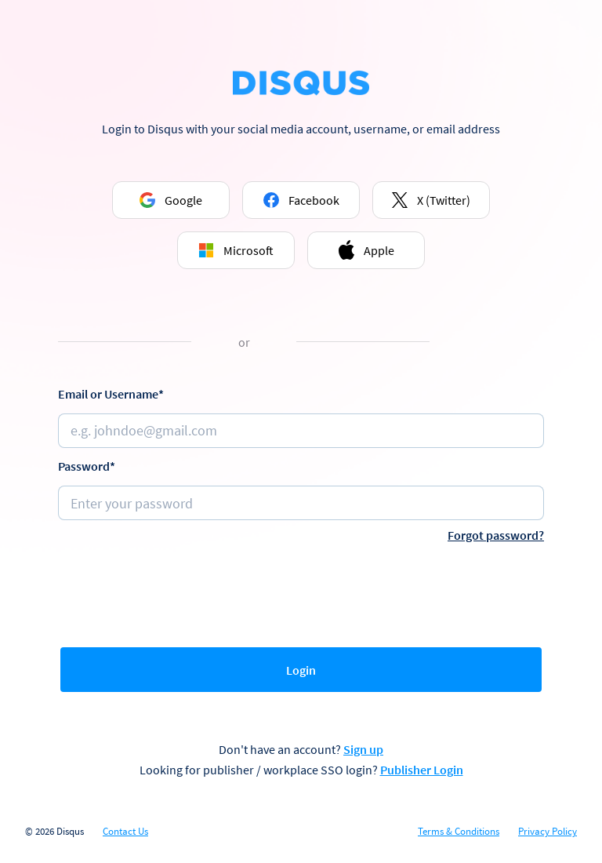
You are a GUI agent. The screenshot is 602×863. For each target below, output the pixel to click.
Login (301, 670)
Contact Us (125, 831)
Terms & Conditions (458, 831)
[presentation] (301, 591)
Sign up (363, 749)
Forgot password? (496, 535)
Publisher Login (421, 769)
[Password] (301, 503)
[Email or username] (301, 430)
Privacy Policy (547, 831)
